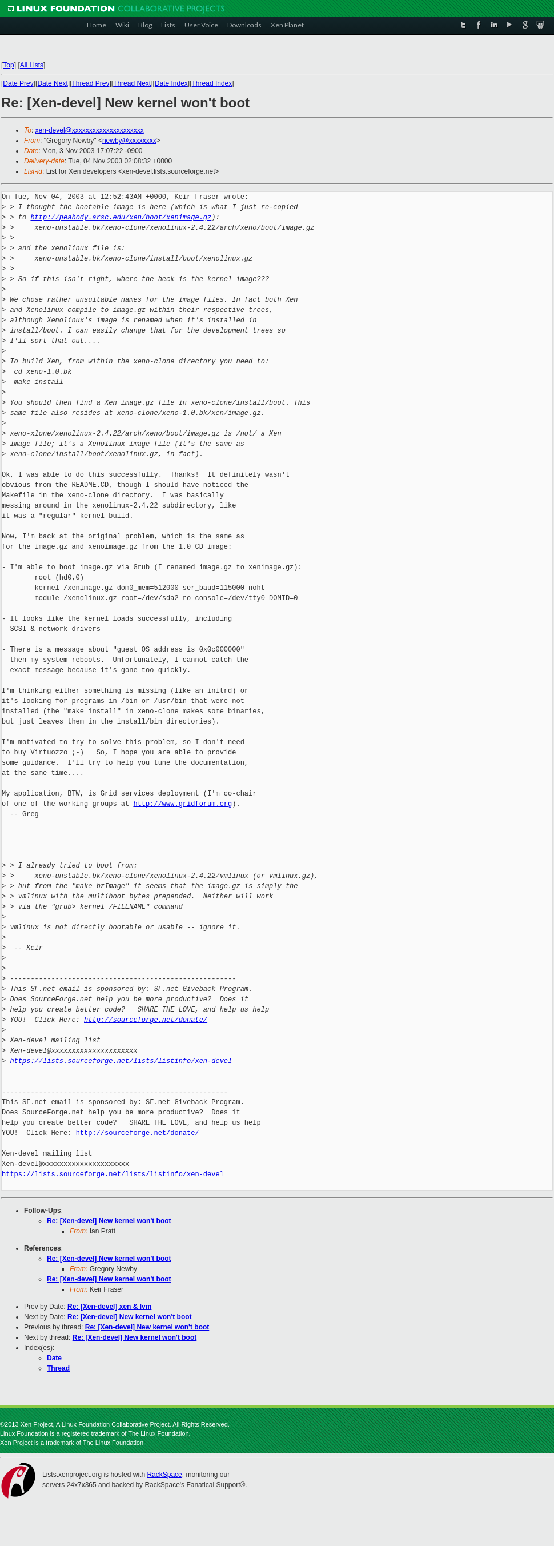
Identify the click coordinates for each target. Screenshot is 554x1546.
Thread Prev (90, 83)
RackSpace (164, 1475)
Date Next (52, 83)
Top (8, 65)
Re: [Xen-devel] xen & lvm (109, 1307)
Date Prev (18, 83)
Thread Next (132, 83)
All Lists (31, 65)
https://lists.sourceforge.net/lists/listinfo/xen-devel (121, 1061)
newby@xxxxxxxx (129, 141)
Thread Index (212, 83)
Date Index (171, 83)
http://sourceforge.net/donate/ (145, 1020)
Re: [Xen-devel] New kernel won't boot (109, 1221)
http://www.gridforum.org (182, 804)
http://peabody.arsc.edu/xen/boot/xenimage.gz (120, 217)
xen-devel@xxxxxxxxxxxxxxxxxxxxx (89, 130)
